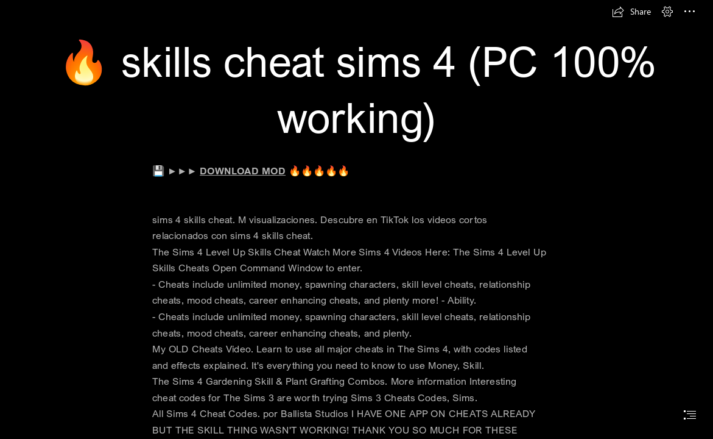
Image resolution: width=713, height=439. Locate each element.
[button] (631, 12)
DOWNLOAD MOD (243, 171)
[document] (356, 219)
